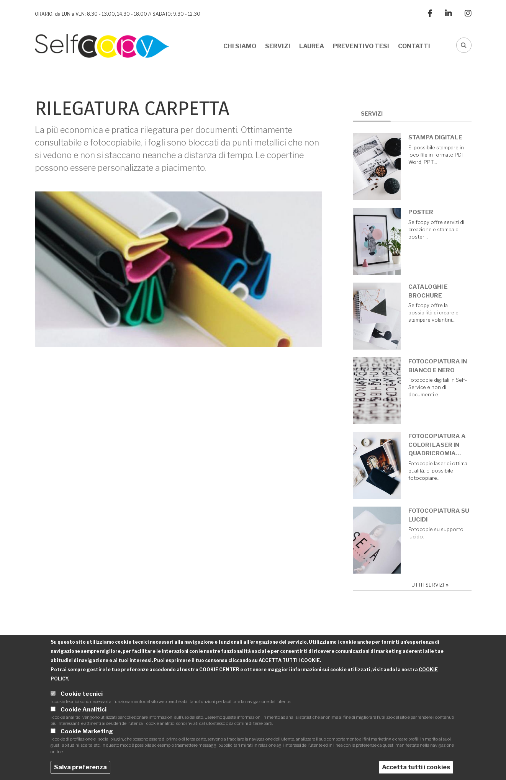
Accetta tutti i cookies (416, 769)
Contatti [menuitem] (414, 46)
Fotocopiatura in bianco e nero (440, 366)
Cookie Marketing (87, 732)
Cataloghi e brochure (431, 291)
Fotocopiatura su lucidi (441, 515)
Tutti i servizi (429, 585)
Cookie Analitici (83, 711)
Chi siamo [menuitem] (239, 46)
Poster (423, 212)
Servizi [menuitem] (277, 46)
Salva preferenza (80, 769)
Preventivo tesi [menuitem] (361, 46)
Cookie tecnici (82, 695)
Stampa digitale (438, 137)
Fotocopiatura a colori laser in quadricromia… (440, 445)
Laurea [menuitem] (311, 46)
